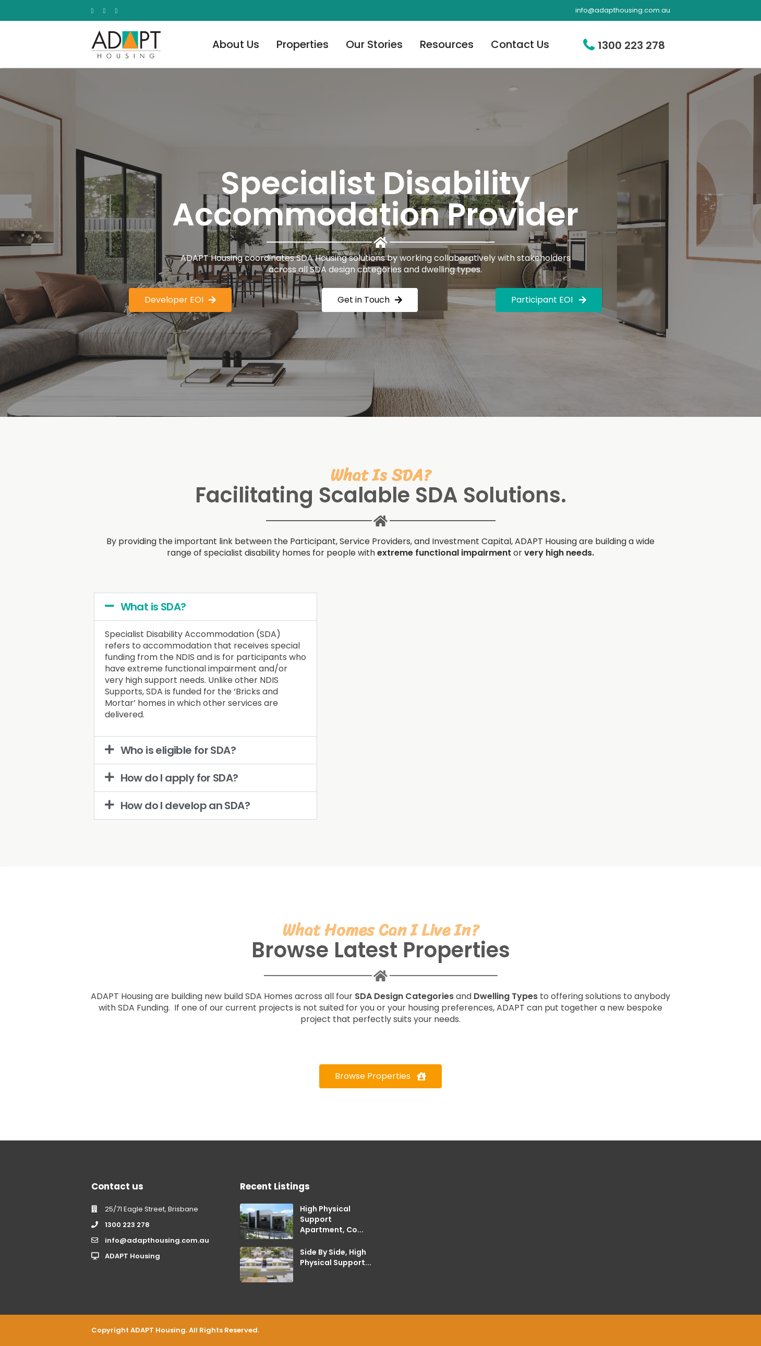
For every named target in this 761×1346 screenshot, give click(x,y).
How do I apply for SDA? (179, 778)
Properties (302, 44)
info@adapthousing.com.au (157, 1240)
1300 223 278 (631, 45)
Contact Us (520, 44)
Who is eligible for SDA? (178, 750)
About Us (235, 44)
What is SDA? (153, 606)
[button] (205, 606)
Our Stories (374, 44)
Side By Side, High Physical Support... (335, 1257)
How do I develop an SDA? (185, 805)
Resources (447, 44)
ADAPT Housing (132, 1256)
